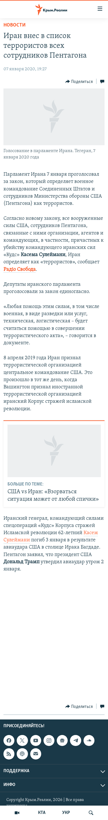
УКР (66, 812)
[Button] (79, 81)
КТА (42, 812)
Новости (14, 25)
